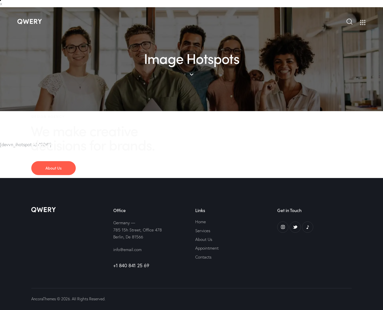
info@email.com (127, 249)
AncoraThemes (43, 298)
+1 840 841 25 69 (131, 265)
